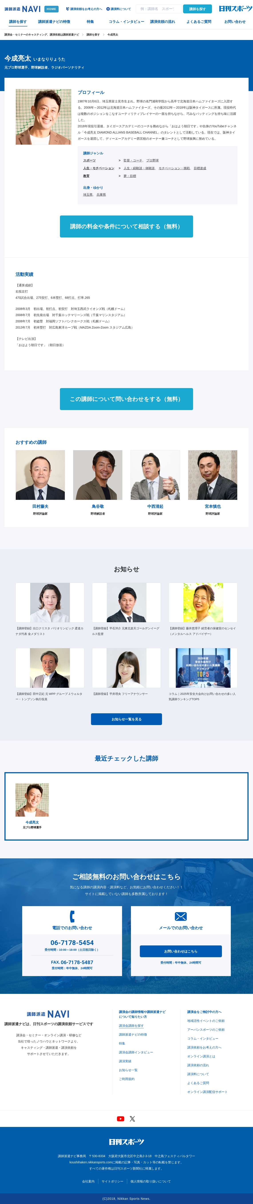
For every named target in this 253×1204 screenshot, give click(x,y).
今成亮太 (112, 34)
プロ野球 (152, 160)
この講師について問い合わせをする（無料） (126, 399)
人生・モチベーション (98, 168)
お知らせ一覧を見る (127, 719)
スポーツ (89, 160)
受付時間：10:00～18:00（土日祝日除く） (72, 944)
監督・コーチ (133, 160)
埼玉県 (88, 194)
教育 (86, 176)
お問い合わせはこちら (181, 951)
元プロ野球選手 (32, 806)
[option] (32, 806)
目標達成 (200, 168)
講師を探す (197, 9)
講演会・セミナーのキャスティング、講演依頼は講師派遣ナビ (41, 34)
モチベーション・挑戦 (174, 168)
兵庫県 (101, 194)
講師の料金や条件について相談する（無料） (126, 226)
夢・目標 (130, 176)
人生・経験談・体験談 (139, 168)
